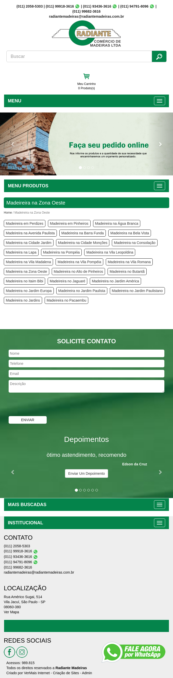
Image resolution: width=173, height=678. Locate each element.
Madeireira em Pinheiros (69, 223)
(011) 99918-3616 (60, 6)
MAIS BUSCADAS (27, 504)
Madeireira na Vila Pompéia (79, 262)
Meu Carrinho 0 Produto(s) (86, 86)
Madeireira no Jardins (23, 300)
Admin (87, 673)
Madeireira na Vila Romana (129, 262)
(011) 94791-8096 (134, 6)
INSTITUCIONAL (25, 522)
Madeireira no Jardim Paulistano (137, 291)
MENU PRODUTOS (28, 185)
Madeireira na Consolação (134, 243)
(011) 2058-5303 (29, 6)
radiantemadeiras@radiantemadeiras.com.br (39, 572)
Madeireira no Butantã (127, 271)
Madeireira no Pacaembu (66, 300)
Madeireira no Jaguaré (67, 281)
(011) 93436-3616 (97, 6)
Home (8, 212)
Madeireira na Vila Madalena (28, 262)
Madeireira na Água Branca (116, 223)
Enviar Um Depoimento (86, 473)
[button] (13, 143)
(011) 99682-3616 (86, 11)
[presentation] (38, 405)
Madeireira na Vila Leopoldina (109, 252)
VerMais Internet (37, 673)
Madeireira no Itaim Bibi (24, 281)
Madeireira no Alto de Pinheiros (78, 271)
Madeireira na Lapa (21, 252)
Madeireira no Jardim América (115, 281)
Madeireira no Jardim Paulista (81, 291)
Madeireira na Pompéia (61, 252)
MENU (14, 100)
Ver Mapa (11, 612)
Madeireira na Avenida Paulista (30, 233)
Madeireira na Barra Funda (82, 233)
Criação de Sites (66, 673)
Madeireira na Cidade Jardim (28, 243)
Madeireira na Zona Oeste (26, 271)
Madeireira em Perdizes (24, 223)
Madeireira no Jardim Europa (29, 291)
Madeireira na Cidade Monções (83, 243)
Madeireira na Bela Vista (129, 233)
